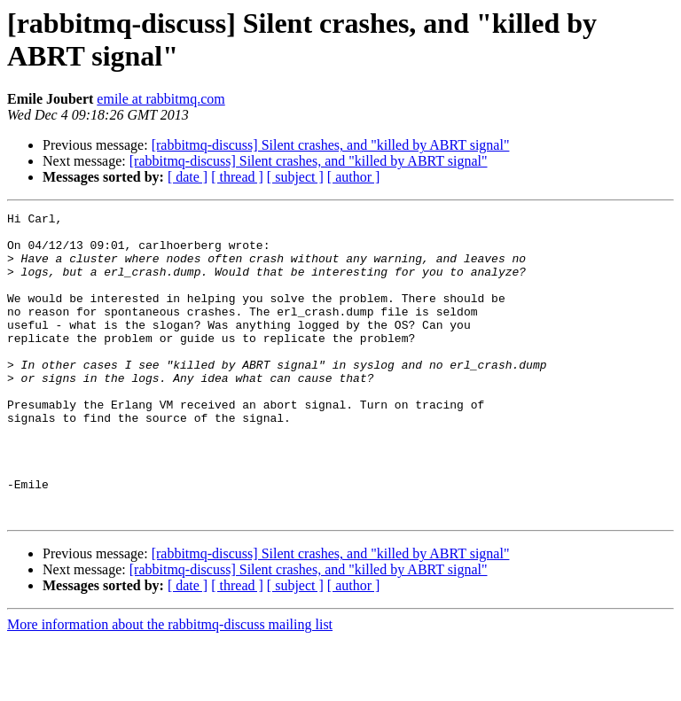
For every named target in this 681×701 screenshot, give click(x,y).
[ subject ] (295, 176)
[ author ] (353, 176)
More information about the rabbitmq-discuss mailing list (170, 685)
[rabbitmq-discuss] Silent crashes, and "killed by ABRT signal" (331, 144)
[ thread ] (237, 176)
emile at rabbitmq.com (160, 98)
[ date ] (187, 176)
